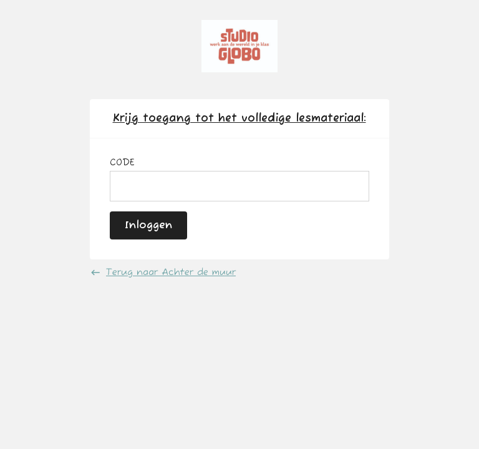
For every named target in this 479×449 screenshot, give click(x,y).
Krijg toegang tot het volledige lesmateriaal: (239, 118)
